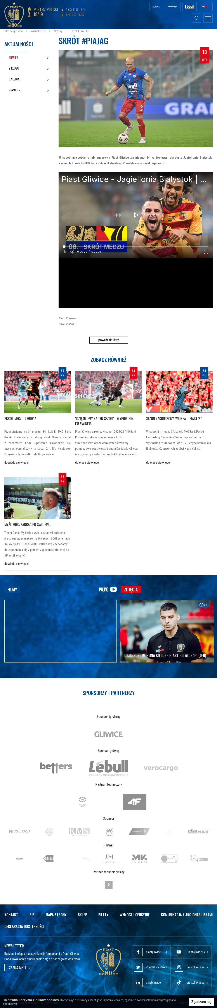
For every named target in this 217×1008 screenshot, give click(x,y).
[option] (108, 734)
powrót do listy (108, 340)
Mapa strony (56, 914)
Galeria (14, 79)
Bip (32, 914)
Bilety (103, 914)
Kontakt (11, 914)
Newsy (13, 57)
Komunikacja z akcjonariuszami (187, 914)
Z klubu (14, 68)
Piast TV (14, 90)
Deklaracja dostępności (24, 926)
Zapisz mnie (19, 967)
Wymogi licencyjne (135, 914)
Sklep (82, 914)
